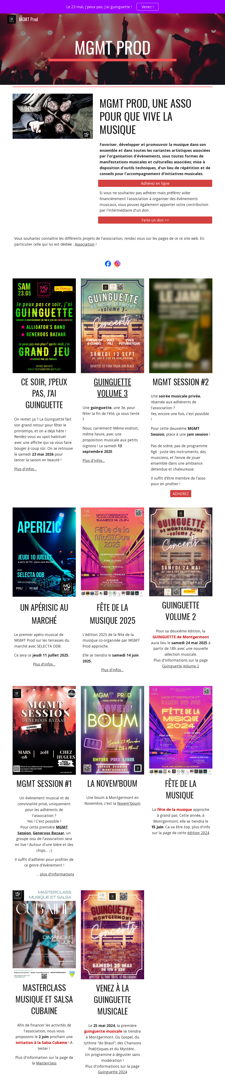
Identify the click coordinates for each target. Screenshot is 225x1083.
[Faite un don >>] (155, 220)
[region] (112, 6)
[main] (112, 49)
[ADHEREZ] (180, 494)
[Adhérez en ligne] (155, 183)
